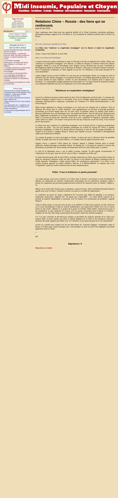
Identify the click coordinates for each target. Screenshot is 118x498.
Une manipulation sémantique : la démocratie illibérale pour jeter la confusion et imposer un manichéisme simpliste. (16, 77)
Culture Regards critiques (17, 34)
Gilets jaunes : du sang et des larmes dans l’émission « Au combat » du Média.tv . (16, 64)
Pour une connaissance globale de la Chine (50, 44)
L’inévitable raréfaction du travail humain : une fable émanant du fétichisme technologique (17, 69)
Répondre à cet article (43, 248)
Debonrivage (17, 88)
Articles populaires (18, 23)
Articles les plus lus (18, 25)
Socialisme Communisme (17, 38)
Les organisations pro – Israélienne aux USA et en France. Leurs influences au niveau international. (16, 106)
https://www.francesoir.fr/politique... (48, 58)
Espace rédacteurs (18, 27)
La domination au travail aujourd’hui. (15, 73)
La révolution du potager (12, 60)
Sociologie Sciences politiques (17, 36)
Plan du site (17, 21)
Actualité (17, 40)
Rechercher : (9, 31)
